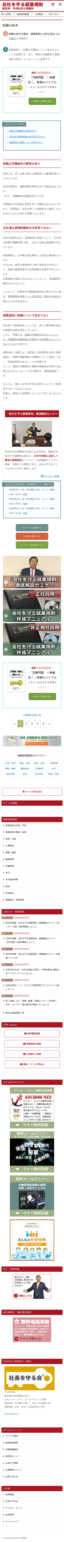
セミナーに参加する (34, 534)
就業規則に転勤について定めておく (26, 142)
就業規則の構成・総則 (16, 832)
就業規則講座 (12, 1443)
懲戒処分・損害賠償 (15, 900)
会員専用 (10, 1514)
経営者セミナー (13, 1456)
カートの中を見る (32, 791)
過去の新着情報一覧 (15, 1013)
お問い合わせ (12, 1476)
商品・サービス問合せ (32, 1064)
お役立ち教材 (12, 1463)
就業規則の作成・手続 (16, 825)
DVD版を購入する (35, 543)
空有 (25, 494)
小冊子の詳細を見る (44, 101)
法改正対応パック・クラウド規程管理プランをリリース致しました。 (32, 987)
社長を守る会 (12, 1501)
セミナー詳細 (50, 476)
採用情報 (10, 1494)
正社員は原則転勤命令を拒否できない (27, 136)
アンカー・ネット (14, 1508)
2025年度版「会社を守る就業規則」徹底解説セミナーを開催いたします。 (33, 956)
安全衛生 (39, 774)
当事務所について (14, 1470)
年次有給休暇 (12, 879)
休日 (54, 768)
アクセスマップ (11, 1413)
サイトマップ (12, 1521)
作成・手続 (10, 763)
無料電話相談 (32, 1033)
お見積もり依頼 (32, 1054)
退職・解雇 (10, 768)
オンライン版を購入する (33, 551)
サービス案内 (12, 1436)
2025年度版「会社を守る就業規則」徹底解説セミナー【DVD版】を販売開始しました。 (31, 940)
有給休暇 (10, 774)
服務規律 (24, 768)
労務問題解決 (12, 1449)
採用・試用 (39, 763)
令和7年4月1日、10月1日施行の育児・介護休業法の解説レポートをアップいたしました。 (33, 971)
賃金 (25, 774)
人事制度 (54, 763)
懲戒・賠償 (53, 774)
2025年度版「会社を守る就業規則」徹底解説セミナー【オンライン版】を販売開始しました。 (33, 925)
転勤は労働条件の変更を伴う (23, 131)
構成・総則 (24, 763)
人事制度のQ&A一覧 (32, 715)
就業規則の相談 (32, 1043)
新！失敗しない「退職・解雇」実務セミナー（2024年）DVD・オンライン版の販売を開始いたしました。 (32, 1003)
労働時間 (39, 768)
